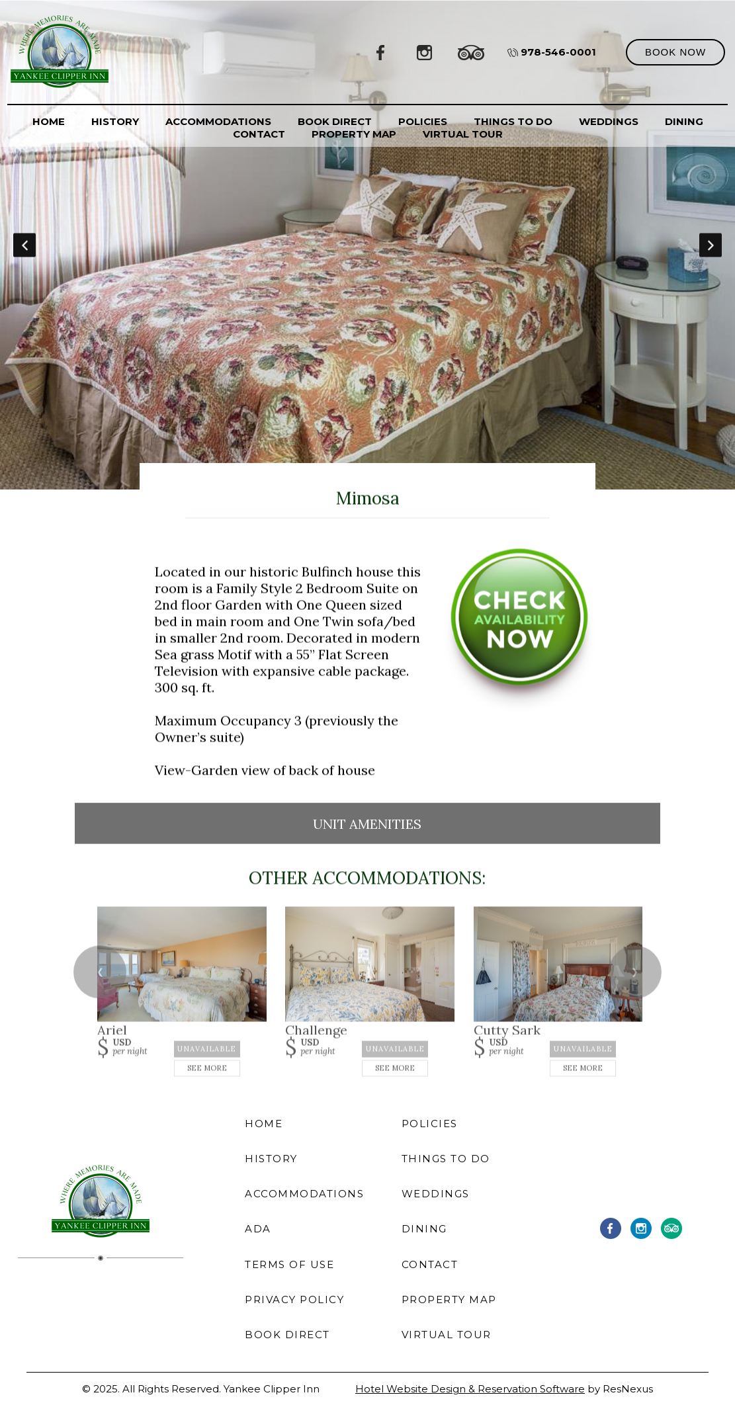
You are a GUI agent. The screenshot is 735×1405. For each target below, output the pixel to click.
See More (207, 1068)
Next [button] (710, 245)
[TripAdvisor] (471, 51)
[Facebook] (381, 51)
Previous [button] (24, 245)
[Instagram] (424, 51)
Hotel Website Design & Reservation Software (470, 1389)
